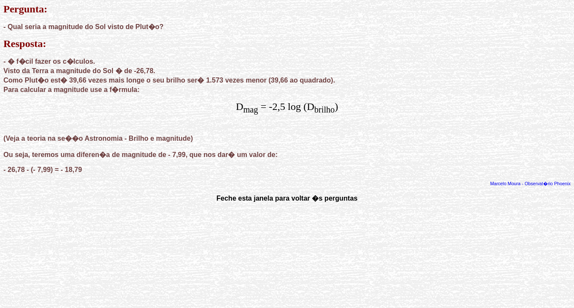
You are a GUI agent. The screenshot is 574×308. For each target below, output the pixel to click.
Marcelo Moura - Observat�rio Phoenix (530, 183)
